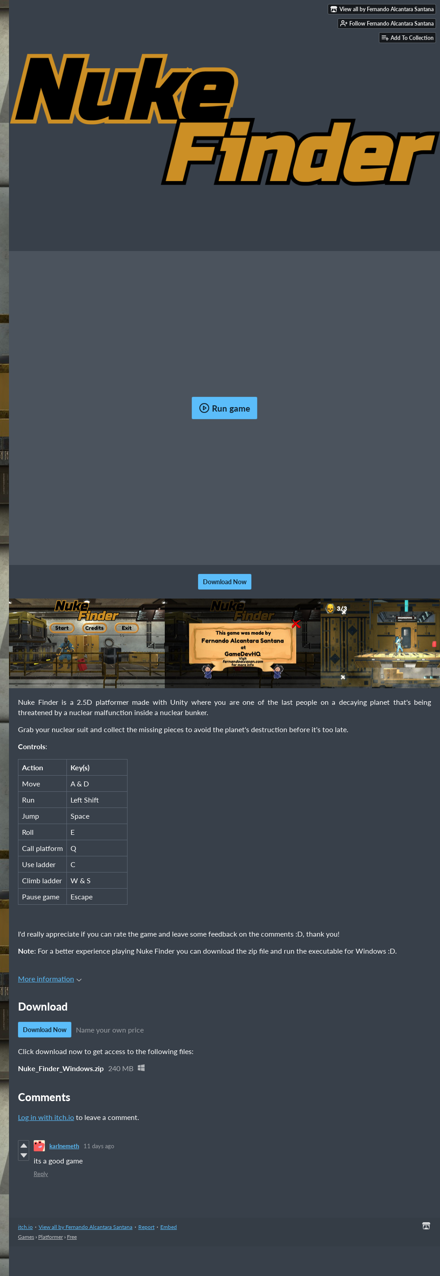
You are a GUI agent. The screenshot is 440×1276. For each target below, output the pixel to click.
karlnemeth (64, 1146)
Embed (168, 1227)
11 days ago (99, 1146)
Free (72, 1236)
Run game (224, 408)
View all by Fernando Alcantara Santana (85, 1227)
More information (50, 978)
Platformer (50, 1236)
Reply (41, 1173)
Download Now (224, 582)
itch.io (25, 1227)
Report (146, 1227)
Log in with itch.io (46, 1117)
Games (26, 1236)
